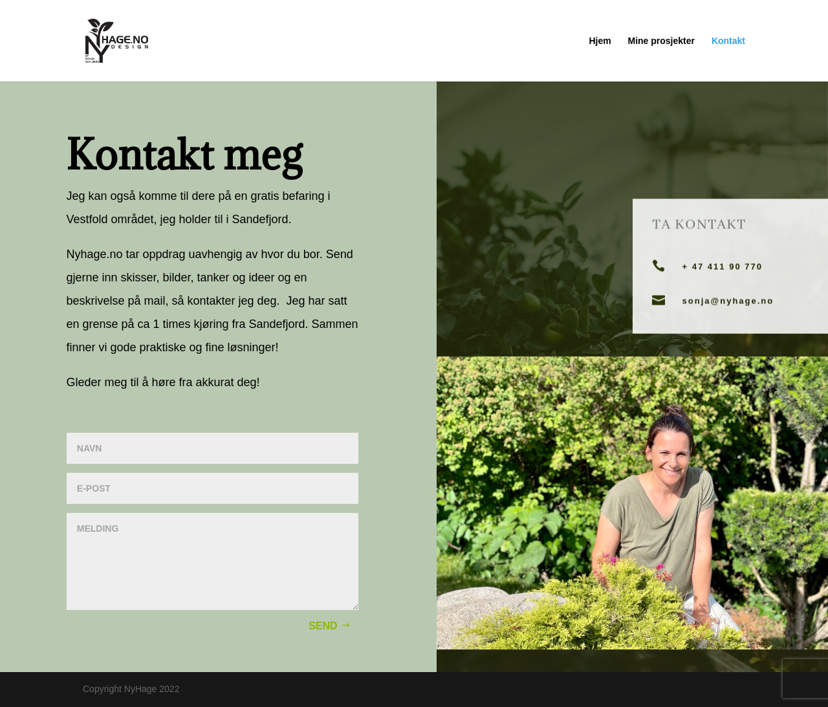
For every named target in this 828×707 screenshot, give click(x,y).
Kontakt (728, 41)
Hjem (600, 41)
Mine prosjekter (661, 41)
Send (323, 625)
